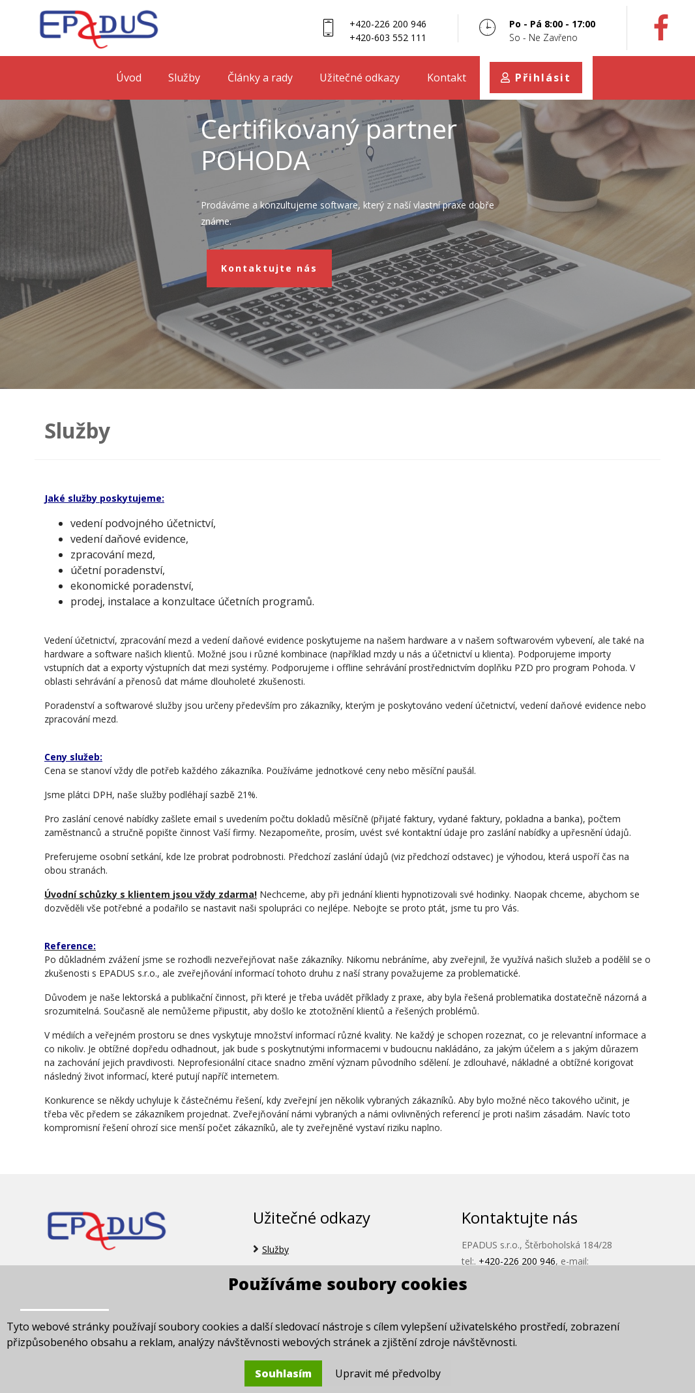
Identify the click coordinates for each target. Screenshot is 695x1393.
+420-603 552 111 (387, 37)
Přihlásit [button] (536, 77)
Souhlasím (283, 1373)
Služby (184, 77)
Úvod (128, 77)
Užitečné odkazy (359, 77)
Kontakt (446, 77)
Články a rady (260, 77)
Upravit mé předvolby (388, 1373)
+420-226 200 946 (387, 24)
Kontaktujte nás (269, 268)
